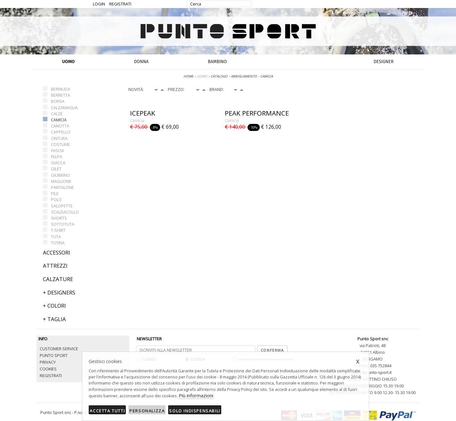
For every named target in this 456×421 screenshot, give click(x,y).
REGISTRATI (120, 4)
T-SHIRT (58, 230)
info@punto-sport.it (373, 372)
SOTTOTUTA (62, 224)
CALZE (57, 114)
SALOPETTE (62, 206)
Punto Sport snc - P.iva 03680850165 (74, 412)
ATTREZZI (55, 265)
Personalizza (147, 411)
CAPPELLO (60, 132)
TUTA (56, 236)
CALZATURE (58, 279)
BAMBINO (217, 61)
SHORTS (59, 218)
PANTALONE (62, 187)
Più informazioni (196, 395)
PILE (55, 193)
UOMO (68, 61)
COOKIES (48, 369)
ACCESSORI (56, 252)
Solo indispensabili (194, 411)
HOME (188, 76)
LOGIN (99, 4)
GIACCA (58, 163)
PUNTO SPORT (54, 355)
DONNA (141, 61)
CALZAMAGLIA (64, 107)
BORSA (57, 101)
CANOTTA (60, 126)
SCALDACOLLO (65, 212)
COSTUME (60, 144)
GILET (56, 169)
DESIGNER (384, 61)
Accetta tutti (107, 411)
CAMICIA (59, 120)
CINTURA (59, 138)
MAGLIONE (61, 181)
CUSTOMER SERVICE (59, 349)
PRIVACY (48, 362)
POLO (56, 199)
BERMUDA (60, 89)
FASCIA (57, 150)
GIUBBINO (60, 175)
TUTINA (58, 243)
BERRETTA (60, 95)
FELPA (56, 156)
